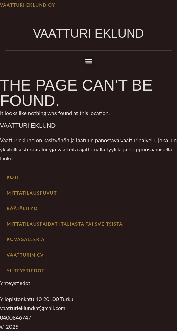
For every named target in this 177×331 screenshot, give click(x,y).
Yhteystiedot (26, 270)
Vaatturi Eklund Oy (27, 5)
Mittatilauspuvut (32, 193)
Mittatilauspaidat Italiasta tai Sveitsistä (65, 224)
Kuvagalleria (26, 239)
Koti (13, 177)
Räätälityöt (24, 208)
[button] (88, 61)
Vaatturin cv (25, 255)
